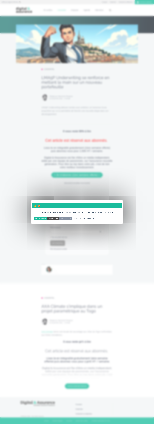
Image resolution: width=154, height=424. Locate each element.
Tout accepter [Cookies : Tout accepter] (40, 219)
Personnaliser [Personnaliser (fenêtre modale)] (66, 219)
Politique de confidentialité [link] (84, 219)
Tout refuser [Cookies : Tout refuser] (53, 219)
